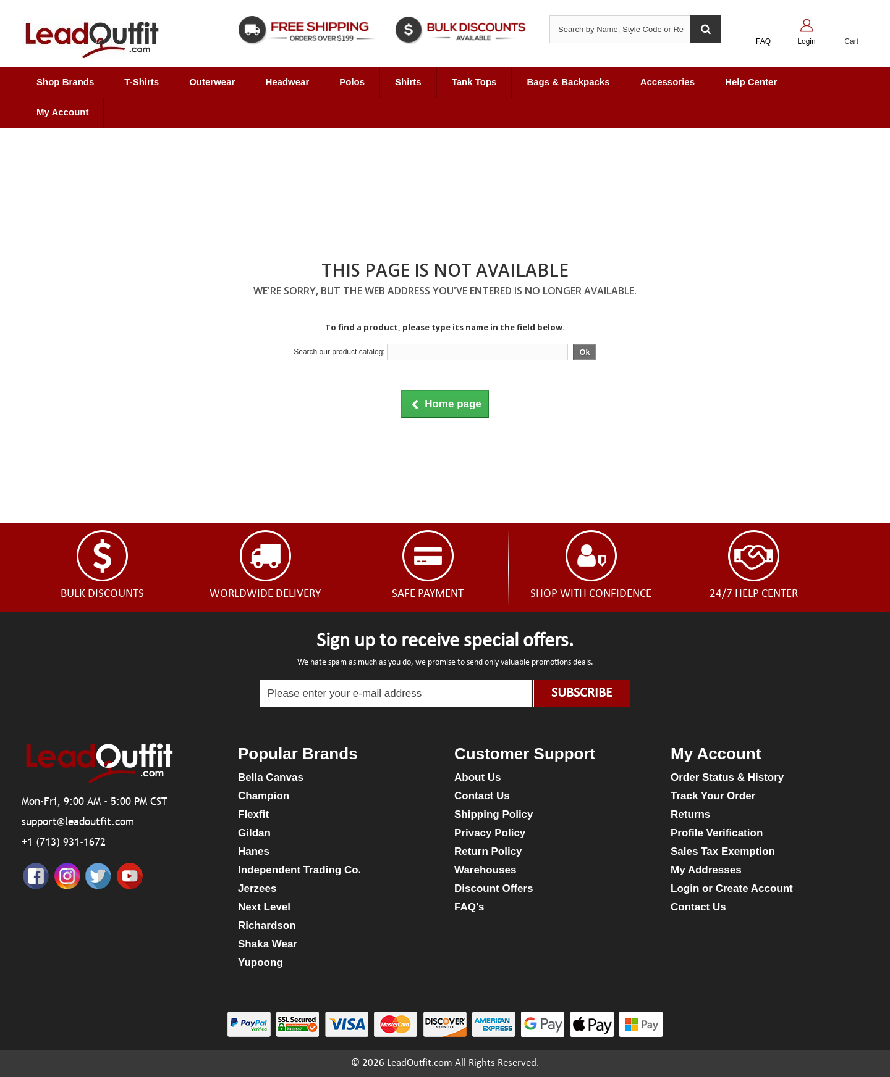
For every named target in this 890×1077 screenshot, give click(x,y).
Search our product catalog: (339, 351)
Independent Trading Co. (299, 870)
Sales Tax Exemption (723, 851)
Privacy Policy (489, 833)
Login (806, 41)
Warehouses (485, 870)
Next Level (264, 907)
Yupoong (260, 962)
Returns (690, 814)
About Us (477, 777)
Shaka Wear (267, 944)
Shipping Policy (493, 814)
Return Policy (488, 851)
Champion (263, 796)
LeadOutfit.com (419, 1063)
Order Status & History (727, 777)
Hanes (253, 851)
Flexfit (253, 814)
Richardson (267, 925)
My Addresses (706, 870)
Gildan (254, 833)
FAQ (763, 41)
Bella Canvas (270, 777)
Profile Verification (717, 833)
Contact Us (482, 796)
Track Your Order (713, 796)
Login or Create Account (732, 888)
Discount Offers (493, 888)
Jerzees (257, 888)
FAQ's (469, 907)
